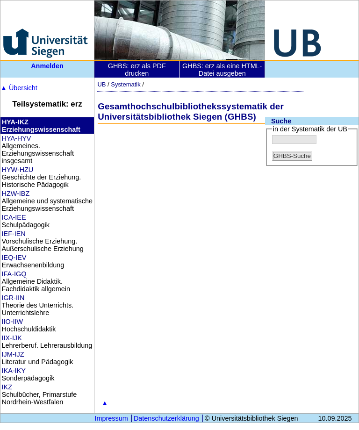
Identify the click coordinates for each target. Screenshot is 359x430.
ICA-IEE (14, 217)
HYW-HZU (18, 169)
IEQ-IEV (14, 257)
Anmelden (47, 66)
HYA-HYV (16, 138)
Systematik (125, 84)
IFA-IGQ (14, 274)
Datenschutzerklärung (166, 418)
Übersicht (18, 88)
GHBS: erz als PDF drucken (137, 69)
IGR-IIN (13, 297)
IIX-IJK (12, 338)
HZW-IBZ (16, 193)
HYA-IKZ (15, 122)
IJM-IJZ (13, 354)
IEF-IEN (14, 233)
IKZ (7, 387)
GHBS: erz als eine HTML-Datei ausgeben (222, 69)
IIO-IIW (12, 321)
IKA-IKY (14, 370)
